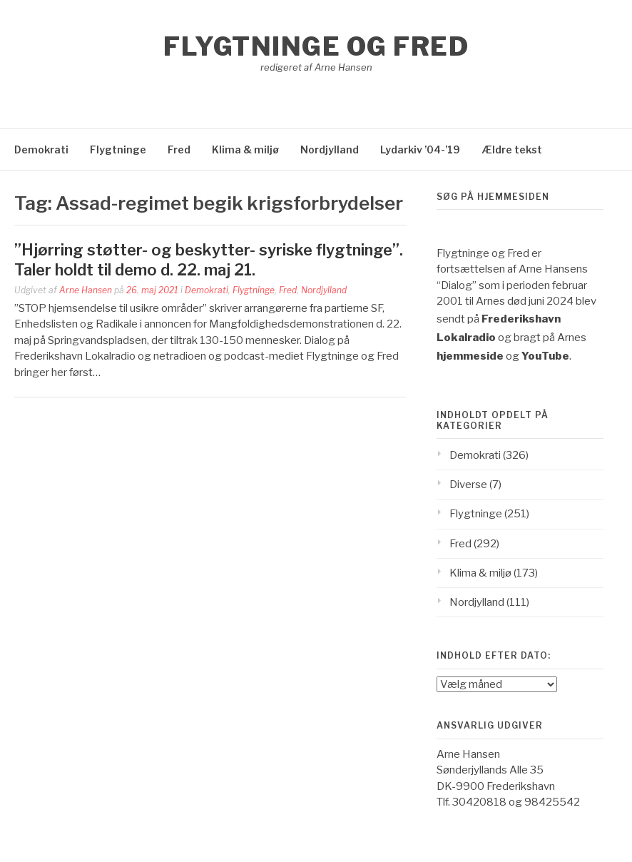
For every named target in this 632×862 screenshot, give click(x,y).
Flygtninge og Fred (316, 46)
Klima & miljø (245, 149)
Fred (179, 149)
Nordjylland (329, 149)
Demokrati (41, 149)
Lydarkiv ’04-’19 (420, 149)
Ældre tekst (511, 149)
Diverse (468, 484)
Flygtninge (118, 149)
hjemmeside (470, 356)
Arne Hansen (85, 290)
